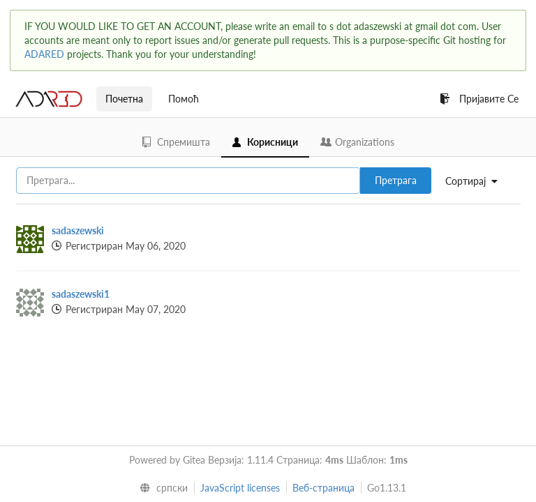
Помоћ (183, 99)
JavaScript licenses (240, 488)
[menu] (476, 181)
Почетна (124, 99)
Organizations (357, 142)
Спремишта (176, 142)
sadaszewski (78, 230)
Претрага (396, 180)
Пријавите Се (479, 99)
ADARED (44, 54)
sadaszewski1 (81, 294)
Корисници (265, 142)
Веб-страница (323, 488)
